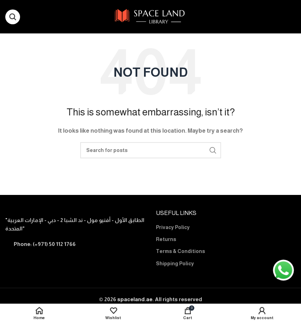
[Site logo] (150, 16)
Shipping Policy (175, 263)
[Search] (13, 17)
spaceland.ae (134, 299)
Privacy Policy (173, 227)
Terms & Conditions (180, 251)
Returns (166, 239)
